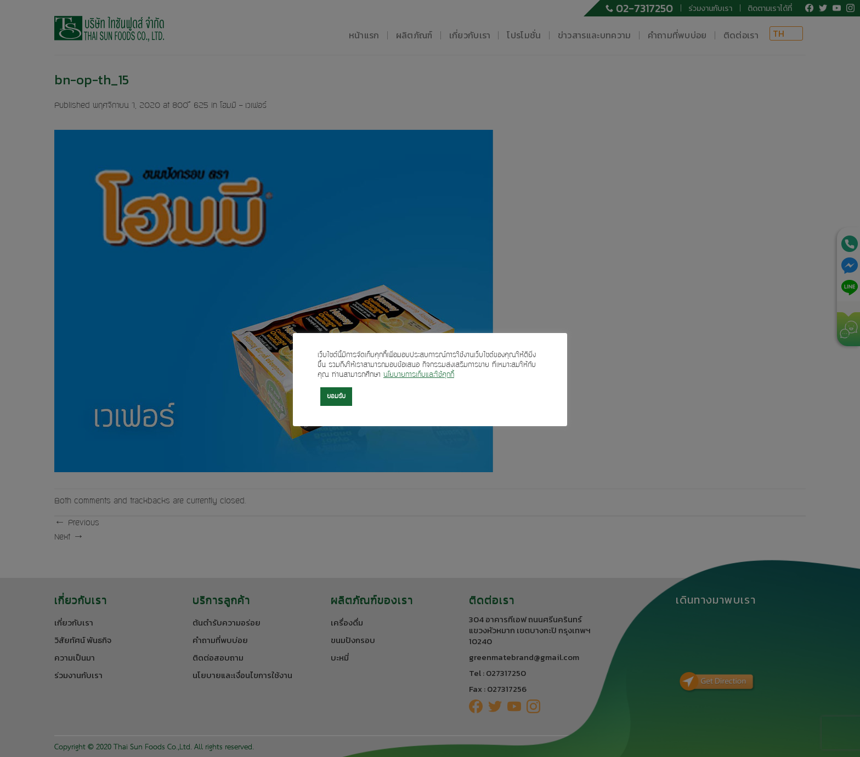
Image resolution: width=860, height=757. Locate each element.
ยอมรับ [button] (336, 396)
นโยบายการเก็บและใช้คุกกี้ (418, 375)
